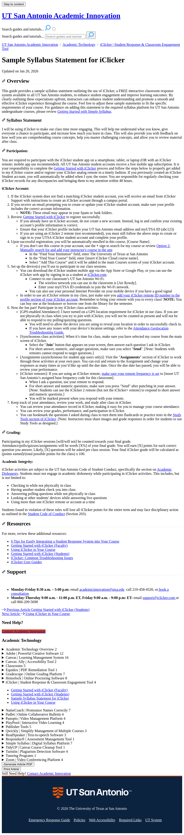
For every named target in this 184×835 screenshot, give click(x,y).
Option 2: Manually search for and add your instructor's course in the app (95, 248)
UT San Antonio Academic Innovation (30, 45)
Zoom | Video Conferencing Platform (34, 760)
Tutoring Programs (21, 756)
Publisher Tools (18, 727)
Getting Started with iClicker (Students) (40, 554)
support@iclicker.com (159, 598)
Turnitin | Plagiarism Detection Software (37, 751)
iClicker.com (97, 275)
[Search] (65, 36)
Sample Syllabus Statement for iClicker (63, 60)
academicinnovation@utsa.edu (102, 589)
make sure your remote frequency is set (130, 374)
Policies (79, 820)
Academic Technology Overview (31, 649)
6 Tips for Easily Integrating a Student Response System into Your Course (65, 541)
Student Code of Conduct (46, 514)
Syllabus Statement (22, 120)
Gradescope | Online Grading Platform (35, 674)
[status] (92, 101)
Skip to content (14, 4)
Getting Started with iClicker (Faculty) (39, 545)
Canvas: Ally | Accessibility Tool (31, 662)
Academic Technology (78, 45)
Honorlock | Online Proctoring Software (36, 678)
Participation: (15, 151)
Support (14, 572)
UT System (153, 820)
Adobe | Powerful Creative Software (34, 653)
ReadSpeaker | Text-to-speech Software (36, 735)
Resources (16, 524)
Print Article (11, 769)
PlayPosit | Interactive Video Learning (35, 723)
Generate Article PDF (18, 764)
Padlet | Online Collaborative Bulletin (35, 714)
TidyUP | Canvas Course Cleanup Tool (35, 747)
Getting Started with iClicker (75, 168)
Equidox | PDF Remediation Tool (31, 670)
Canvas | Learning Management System (37, 657)
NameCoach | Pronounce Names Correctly (38, 710)
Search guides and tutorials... (23, 36)
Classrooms (16, 666)
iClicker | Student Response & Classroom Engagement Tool (51, 682)
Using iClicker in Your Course (33, 550)
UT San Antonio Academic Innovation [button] (61, 15)
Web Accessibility (102, 820)
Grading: (11, 432)
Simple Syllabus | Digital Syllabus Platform (39, 743)
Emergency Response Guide (49, 820)
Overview (15, 81)
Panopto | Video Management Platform (35, 718)
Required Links (130, 820)
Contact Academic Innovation (23, 631)
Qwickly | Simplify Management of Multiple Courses (46, 731)
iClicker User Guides (26, 562)
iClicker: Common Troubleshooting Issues (42, 558)
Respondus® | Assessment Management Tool (40, 739)
